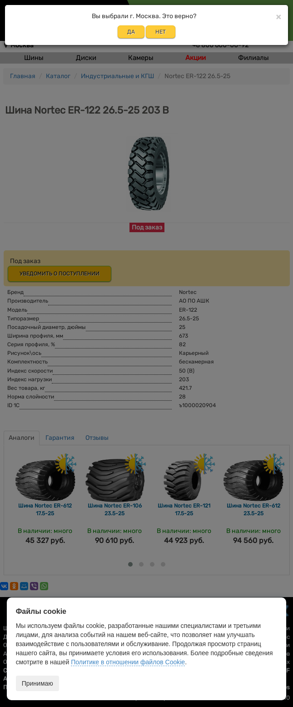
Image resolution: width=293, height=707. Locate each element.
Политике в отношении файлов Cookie (128, 662)
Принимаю (37, 683)
